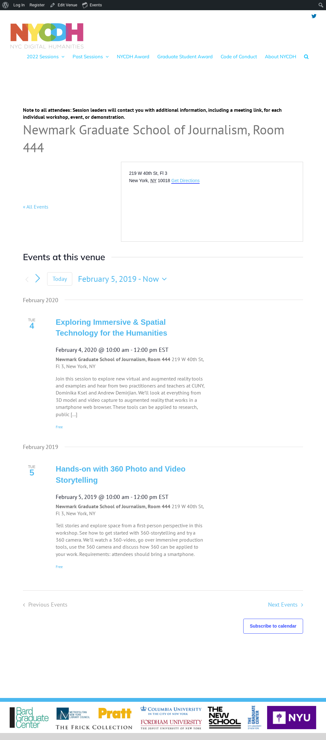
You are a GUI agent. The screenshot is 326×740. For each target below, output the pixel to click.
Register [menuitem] (37, 5)
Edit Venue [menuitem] (67, 5)
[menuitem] (5, 5)
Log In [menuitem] (19, 5)
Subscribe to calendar (273, 626)
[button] (306, 56)
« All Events (35, 206)
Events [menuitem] (92, 5)
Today (60, 278)
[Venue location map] (176, 208)
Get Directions (185, 180)
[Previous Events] (27, 279)
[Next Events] (37, 278)
